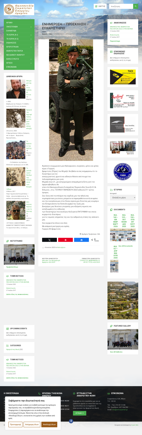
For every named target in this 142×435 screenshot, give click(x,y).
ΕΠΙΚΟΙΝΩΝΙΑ (11, 67)
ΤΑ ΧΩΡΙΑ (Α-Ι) (12, 35)
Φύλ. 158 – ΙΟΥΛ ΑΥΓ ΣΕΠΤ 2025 (132, 220)
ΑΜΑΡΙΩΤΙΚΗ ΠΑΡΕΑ (14, 51)
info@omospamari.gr (120, 410)
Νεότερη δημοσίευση (50, 258)
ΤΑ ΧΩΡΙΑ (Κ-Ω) (12, 39)
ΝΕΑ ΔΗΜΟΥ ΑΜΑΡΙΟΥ (15, 55)
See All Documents (125, 246)
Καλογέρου (61, 247)
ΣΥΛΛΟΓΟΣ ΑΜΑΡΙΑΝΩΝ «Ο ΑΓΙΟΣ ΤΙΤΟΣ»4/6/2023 (90, 261)
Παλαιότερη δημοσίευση (91, 258)
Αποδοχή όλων (49, 424)
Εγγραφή (80, 413)
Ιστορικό (113, 193)
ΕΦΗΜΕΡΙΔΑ (11, 31)
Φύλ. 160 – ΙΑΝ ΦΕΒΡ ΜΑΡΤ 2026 (115, 220)
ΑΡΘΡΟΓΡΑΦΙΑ (12, 47)
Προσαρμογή (15, 424)
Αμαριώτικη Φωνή (12, 349)
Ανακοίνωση (10, 288)
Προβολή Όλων (12, 267)
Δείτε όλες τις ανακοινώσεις (17, 294)
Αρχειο (9, 63)
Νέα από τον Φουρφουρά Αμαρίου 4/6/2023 (51, 261)
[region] (33, 413)
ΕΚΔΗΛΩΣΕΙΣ (11, 43)
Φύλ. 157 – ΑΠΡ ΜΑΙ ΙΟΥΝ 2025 (115, 252)
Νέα (50, 34)
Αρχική (44, 34)
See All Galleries (116, 352)
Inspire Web (134, 425)
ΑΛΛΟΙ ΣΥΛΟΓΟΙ (12, 59)
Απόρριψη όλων (32, 424)
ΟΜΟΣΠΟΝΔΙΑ (12, 27)
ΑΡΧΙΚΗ (9, 23)
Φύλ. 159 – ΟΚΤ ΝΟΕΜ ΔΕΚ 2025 (124, 220)
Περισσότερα (115, 41)
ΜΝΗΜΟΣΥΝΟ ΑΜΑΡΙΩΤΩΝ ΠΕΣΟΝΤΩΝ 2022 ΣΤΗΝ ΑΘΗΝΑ (17, 281)
